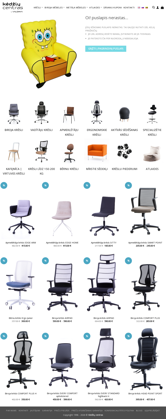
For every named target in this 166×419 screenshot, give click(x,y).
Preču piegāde (62, 410)
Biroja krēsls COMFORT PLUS (145, 318)
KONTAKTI (129, 7)
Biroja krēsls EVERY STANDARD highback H (104, 395)
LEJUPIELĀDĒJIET (152, 410)
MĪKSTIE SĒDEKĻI (97, 169)
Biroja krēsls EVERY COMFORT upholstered (62, 395)
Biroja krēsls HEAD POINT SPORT (145, 393)
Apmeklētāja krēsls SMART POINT (145, 242)
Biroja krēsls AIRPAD (62, 318)
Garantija (47, 410)
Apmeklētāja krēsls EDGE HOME (62, 242)
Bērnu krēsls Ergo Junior (21, 318)
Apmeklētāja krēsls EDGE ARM (21, 242)
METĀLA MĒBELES (77, 7)
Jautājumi (35, 410)
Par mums (11, 410)
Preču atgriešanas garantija (87, 410)
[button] (153, 7)
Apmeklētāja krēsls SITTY (103, 242)
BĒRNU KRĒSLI (69, 169)
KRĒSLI (38, 7)
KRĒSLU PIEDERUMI (124, 169)
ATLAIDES (95, 7)
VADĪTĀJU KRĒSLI (42, 130)
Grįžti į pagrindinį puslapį (105, 48)
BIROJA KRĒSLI (14, 130)
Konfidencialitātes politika (119, 410)
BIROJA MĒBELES (55, 7)
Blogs (139, 410)
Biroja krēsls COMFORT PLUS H (21, 393)
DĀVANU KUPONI (112, 7)
